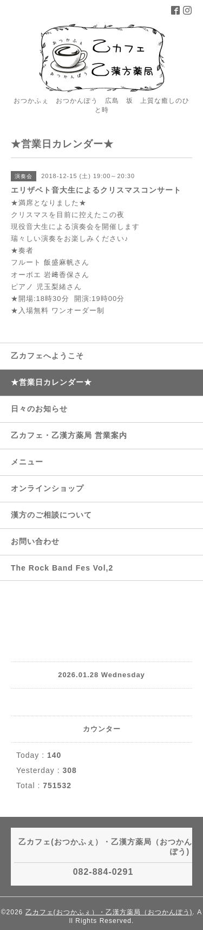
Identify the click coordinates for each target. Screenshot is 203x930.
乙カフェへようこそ (47, 355)
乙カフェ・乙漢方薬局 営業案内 (69, 435)
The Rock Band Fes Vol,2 (62, 568)
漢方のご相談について (51, 514)
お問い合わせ (35, 541)
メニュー (27, 461)
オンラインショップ (47, 488)
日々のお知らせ (39, 408)
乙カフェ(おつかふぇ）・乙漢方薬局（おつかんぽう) (109, 912)
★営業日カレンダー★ (51, 382)
